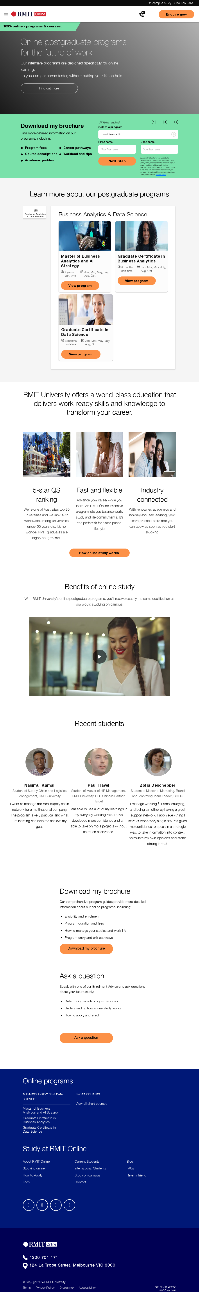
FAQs (130, 1168)
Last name (147, 141)
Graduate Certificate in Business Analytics (39, 1120)
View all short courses (91, 1103)
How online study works (99, 553)
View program (80, 285)
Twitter (56, 1205)
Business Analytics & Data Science (43, 1096)
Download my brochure (86, 949)
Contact (80, 1182)
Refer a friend (137, 1175)
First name (105, 141)
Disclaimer (66, 1287)
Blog (130, 1161)
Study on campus (87, 1175)
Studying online (34, 1168)
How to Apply (32, 1175)
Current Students (87, 1161)
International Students (90, 1168)
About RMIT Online (36, 1161)
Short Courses (88, 1094)
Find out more (49, 88)
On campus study (159, 3)
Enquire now (176, 14)
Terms (27, 1287)
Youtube (69, 1205)
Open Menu (5, 15)
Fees (26, 1182)
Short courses (183, 3)
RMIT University (55, 1282)
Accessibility (87, 1287)
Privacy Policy (160, 174)
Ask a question (86, 1038)
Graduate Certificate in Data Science (39, 1129)
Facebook (28, 1205)
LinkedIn (42, 1205)
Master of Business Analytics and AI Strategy (41, 1110)
